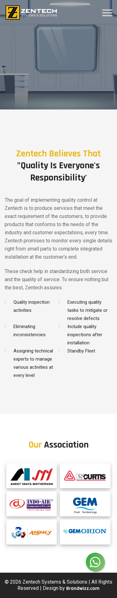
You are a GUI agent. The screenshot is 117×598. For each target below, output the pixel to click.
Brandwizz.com (83, 588)
